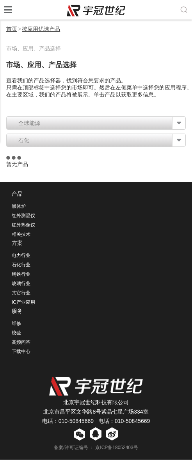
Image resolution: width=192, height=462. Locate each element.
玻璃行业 (21, 286)
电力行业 (21, 257)
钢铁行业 (21, 276)
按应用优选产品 (41, 29)
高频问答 (21, 344)
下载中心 (21, 354)
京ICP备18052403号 (116, 450)
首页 (11, 29)
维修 (16, 325)
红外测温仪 (23, 218)
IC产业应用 (23, 304)
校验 (16, 335)
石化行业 (21, 267)
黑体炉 (19, 208)
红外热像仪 (23, 227)
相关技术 (21, 236)
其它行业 (21, 295)
